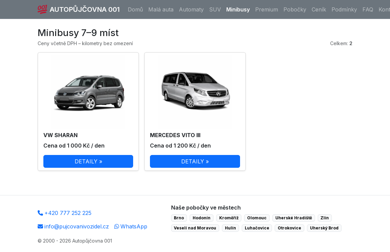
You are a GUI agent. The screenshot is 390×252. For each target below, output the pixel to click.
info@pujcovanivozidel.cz (73, 226)
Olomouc (257, 217)
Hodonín (201, 217)
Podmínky (344, 9)
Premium (266, 9)
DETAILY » (88, 161)
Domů (135, 9)
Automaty (191, 9)
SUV (215, 9)
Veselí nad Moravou (195, 227)
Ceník (319, 9)
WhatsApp (130, 226)
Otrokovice (289, 227)
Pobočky (294, 9)
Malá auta (160, 9)
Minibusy (238, 9)
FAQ (367, 9)
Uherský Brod (324, 227)
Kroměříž (229, 217)
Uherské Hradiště (293, 217)
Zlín (324, 217)
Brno (179, 217)
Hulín (230, 227)
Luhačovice (257, 227)
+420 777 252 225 (64, 213)
